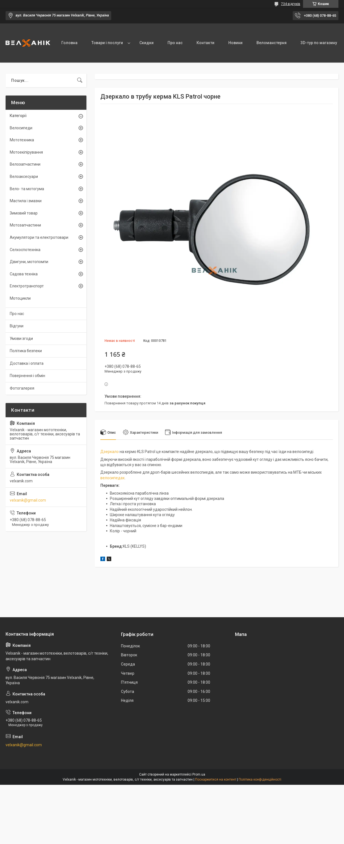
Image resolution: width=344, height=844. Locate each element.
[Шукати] (79, 80)
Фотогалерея (22, 388)
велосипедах (112, 478)
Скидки (146, 42)
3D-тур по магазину (319, 42)
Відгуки (16, 326)
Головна (69, 42)
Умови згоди (21, 338)
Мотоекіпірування (26, 152)
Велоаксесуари (24, 176)
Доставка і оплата (26, 363)
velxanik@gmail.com (28, 500)
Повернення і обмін (27, 375)
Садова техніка (24, 274)
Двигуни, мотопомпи (29, 261)
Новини (235, 42)
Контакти (205, 42)
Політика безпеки (26, 351)
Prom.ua (198, 774)
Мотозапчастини (25, 225)
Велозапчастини (25, 164)
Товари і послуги (107, 42)
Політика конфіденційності (260, 779)
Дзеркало (109, 451)
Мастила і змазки (26, 201)
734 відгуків (290, 4)
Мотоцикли (20, 298)
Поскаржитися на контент (215, 779)
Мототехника (22, 140)
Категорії (18, 115)
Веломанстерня (271, 42)
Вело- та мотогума (27, 189)
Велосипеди (21, 128)
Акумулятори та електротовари (39, 237)
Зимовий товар (24, 213)
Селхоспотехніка (25, 249)
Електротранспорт (27, 286)
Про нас (175, 42)
